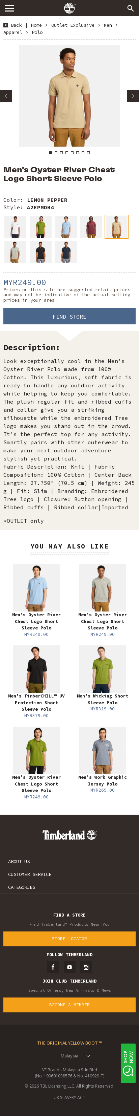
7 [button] (83, 152)
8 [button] (88, 152)
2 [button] (56, 152)
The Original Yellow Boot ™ (69, 1043)
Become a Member (69, 1005)
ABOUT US (19, 861)
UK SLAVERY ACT (69, 1097)
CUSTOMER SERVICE (29, 874)
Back (16, 25)
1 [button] (50, 152)
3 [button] (61, 152)
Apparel (12, 32)
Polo (37, 32)
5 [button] (72, 152)
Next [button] (133, 96)
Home (36, 25)
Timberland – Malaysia (69, 8)
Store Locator (69, 939)
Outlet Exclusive (72, 25)
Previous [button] (6, 96)
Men (108, 25)
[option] (69, 96)
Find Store (69, 316)
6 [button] (77, 152)
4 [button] (66, 152)
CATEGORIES (21, 887)
